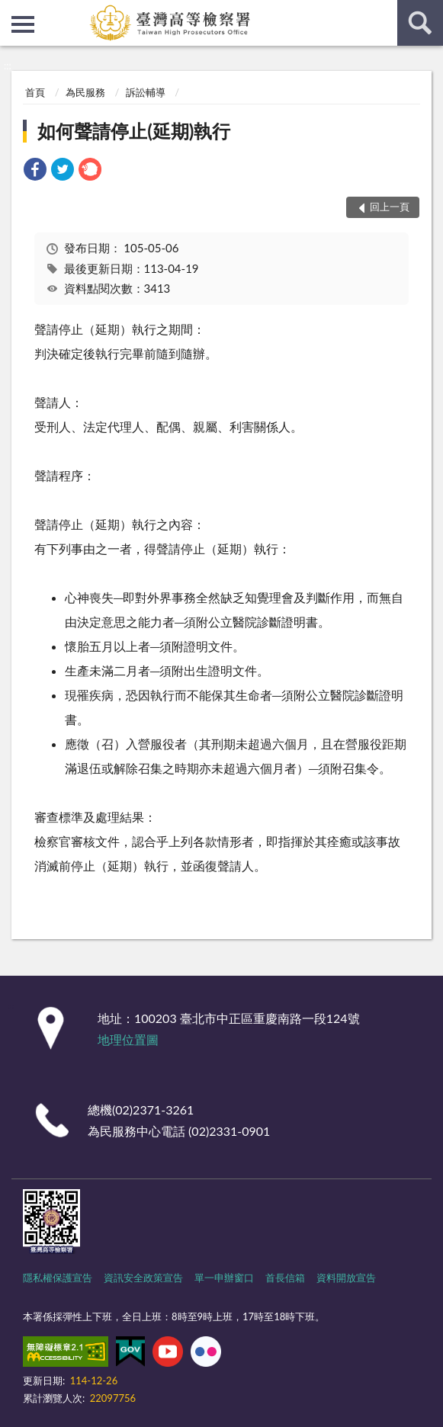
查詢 (420, 23)
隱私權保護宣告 (57, 1277)
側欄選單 (22, 24)
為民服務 (85, 92)
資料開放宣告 (346, 1277)
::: (12, 11)
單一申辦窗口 (224, 1277)
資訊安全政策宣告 (143, 1277)
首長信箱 (285, 1277)
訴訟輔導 (145, 92)
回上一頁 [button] (389, 206)
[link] (35, 171)
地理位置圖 (128, 1039)
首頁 (35, 92)
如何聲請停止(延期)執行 (133, 131)
